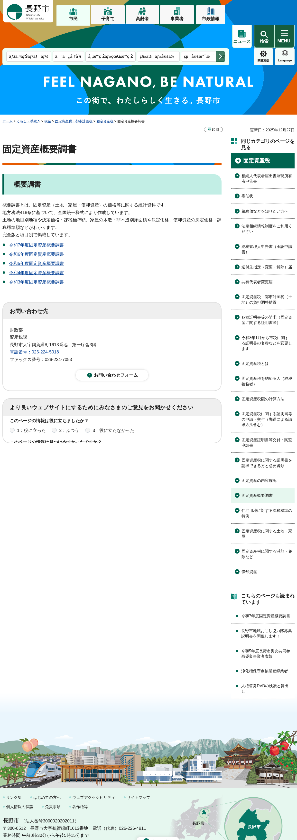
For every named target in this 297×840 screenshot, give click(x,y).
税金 (47, 98)
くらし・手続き (28, 98)
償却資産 (249, 549)
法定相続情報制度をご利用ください (266, 206)
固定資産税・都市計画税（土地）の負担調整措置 (266, 276)
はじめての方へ (47, 774)
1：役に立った (31, 412)
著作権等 (80, 784)
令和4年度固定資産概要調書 (36, 249)
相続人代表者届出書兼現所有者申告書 (266, 155)
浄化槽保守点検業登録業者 (264, 648)
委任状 (247, 173)
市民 (73, 18)
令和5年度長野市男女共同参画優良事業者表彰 (265, 630)
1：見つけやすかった (38, 433)
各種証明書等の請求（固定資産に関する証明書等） (266, 297)
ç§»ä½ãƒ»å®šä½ (158, 33)
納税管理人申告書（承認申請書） (266, 226)
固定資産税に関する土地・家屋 (266, 511)
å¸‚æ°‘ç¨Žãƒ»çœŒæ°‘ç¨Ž (110, 33)
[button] (264, 11)
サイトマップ (138, 774)
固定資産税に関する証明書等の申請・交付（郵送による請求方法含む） (266, 396)
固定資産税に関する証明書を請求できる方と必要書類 (266, 440)
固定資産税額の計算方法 (262, 376)
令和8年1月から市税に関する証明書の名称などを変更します (266, 320)
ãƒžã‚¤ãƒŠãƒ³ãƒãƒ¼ (28, 33)
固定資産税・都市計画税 (74, 98)
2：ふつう (69, 412)
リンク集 (14, 774)
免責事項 (53, 784)
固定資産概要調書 (257, 472)
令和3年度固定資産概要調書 (36, 259)
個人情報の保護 (19, 784)
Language (263, 37)
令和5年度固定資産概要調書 (36, 240)
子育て (107, 18)
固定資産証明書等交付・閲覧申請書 (266, 419)
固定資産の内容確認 (259, 458)
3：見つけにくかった (127, 433)
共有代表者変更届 (257, 259)
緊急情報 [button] (285, 36)
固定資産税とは (255, 341)
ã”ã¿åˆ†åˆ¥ (68, 33)
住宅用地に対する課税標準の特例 (266, 490)
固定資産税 (104, 98)
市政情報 (210, 18)
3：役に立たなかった (113, 412)
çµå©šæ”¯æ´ (199, 33)
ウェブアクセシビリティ (93, 774)
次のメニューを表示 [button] (220, 33)
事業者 (177, 18)
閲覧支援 (242, 37)
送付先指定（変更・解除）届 (266, 244)
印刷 (215, 107)
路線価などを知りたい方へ (264, 188)
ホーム (7, 98)
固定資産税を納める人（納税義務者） (266, 358)
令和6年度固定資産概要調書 (36, 231)
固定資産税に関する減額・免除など (266, 531)
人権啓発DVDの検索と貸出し (264, 665)
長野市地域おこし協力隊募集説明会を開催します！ (266, 610)
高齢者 (142, 18)
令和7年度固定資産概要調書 (36, 222)
